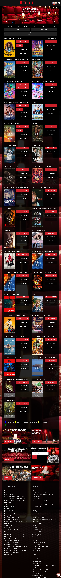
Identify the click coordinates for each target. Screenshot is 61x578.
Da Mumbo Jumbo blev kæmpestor (14, 493)
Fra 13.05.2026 (51, 318)
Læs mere (23, 53)
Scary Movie (35, 527)
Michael (6, 523)
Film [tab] (16, 29)
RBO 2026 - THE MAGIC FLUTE (12, 548)
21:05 (54, 148)
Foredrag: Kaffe (8, 554)
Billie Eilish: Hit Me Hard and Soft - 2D (14, 535)
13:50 (26, 84)
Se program (37, 478)
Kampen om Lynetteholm (11, 544)
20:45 (23, 169)
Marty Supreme (8, 510)
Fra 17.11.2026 (23, 403)
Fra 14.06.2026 (23, 361)
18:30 (19, 109)
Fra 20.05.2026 (51, 339)
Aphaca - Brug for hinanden (11, 542)
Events (48, 26)
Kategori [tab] (43, 29)
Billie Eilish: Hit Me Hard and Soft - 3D (14, 537)
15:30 (19, 126)
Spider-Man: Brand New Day (40, 546)
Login (42, 26)
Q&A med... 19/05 (23, 339)
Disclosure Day (36, 531)
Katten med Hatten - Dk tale (40, 569)
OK (34, 457)
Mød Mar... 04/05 (51, 297)
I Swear (6, 504)
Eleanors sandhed (37, 523)
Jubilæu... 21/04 (22, 190)
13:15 (26, 41)
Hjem (5, 531)
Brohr (34, 552)
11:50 (19, 84)
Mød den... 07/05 (51, 275)
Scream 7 (7, 527)
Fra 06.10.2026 (51, 361)
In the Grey (35, 512)
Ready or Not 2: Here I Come (12, 516)
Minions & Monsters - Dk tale (40, 542)
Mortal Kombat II (37, 496)
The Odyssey (36, 544)
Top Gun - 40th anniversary (11, 540)
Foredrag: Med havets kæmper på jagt (15, 550)
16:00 (19, 45)
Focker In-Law (36, 567)
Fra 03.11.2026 (51, 382)
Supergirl (34, 539)
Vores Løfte (35, 537)
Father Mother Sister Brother (12, 519)
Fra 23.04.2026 (23, 212)
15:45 (26, 105)
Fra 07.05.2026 (51, 254)
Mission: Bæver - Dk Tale (11, 489)
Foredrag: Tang (8, 556)
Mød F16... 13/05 (23, 318)
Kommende (11, 26)
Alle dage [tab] (30, 33)
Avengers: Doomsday (38, 575)
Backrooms (35, 525)
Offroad (34, 556)
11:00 (19, 41)
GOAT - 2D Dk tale (9, 495)
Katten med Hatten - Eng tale (40, 571)
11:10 (51, 41)
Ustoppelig (35, 510)
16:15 (19, 88)
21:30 (51, 169)
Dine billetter (34, 26)
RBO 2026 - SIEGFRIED (10, 539)
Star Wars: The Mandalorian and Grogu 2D (16, 546)
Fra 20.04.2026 (51, 190)
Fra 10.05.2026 (23, 297)
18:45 (47, 148)
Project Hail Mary (9, 506)
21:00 (19, 130)
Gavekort (19, 26)
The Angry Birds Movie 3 (39, 577)
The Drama (7, 512)
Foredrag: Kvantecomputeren (12, 552)
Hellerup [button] (28, 2)
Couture (34, 540)
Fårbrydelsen (36, 498)
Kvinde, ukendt (36, 550)
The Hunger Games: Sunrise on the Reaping (44, 565)
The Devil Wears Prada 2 (11, 529)
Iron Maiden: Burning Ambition (12, 533)
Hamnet (6, 508)
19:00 (26, 126)
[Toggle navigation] (2, 3)
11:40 (51, 63)
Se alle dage (23, 49)
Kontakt (26, 26)
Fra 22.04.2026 (23, 233)
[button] (6, 21)
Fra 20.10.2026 (23, 382)
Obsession (35, 521)
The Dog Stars (36, 548)
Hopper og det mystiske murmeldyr (14, 491)
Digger (34, 554)
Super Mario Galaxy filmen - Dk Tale (14, 496)
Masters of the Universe (39, 529)
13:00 (19, 105)
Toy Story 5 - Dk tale (38, 535)
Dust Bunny (35, 502)
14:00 (51, 84)
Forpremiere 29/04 (23, 254)
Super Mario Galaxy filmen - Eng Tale (14, 498)
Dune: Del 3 (35, 573)
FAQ (53, 26)
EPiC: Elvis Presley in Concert (12, 518)
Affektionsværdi (8, 525)
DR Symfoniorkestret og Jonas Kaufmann (16, 521)
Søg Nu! (7, 478)
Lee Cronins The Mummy (11, 514)
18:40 (26, 88)
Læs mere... (8, 441)
